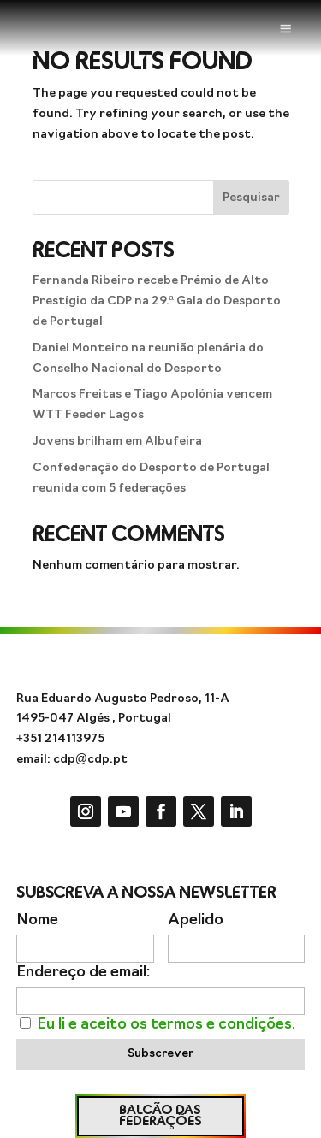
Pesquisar (251, 198)
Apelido (195, 920)
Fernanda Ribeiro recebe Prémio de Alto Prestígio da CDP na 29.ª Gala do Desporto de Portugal (157, 301)
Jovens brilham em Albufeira (117, 441)
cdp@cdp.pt (90, 759)
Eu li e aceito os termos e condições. (166, 1024)
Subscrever (160, 1053)
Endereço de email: (83, 972)
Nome (37, 920)
